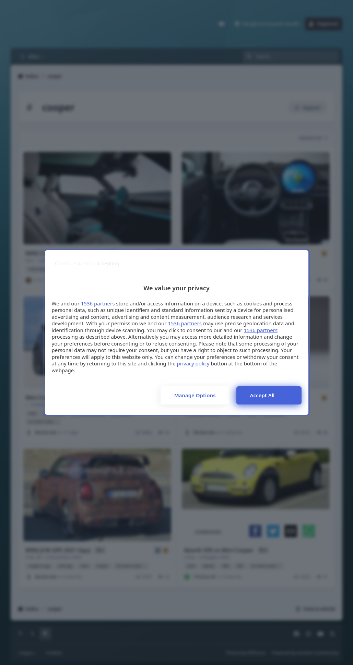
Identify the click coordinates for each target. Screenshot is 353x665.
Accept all (262, 395)
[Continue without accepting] (87, 263)
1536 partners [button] (98, 303)
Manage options (195, 395)
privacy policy (193, 363)
